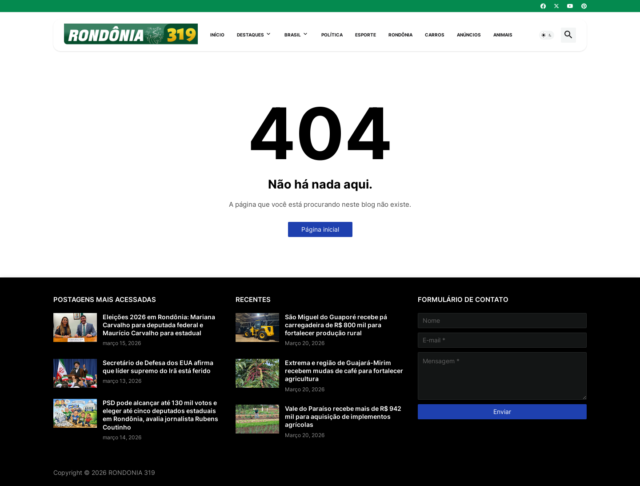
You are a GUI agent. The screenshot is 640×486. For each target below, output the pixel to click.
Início (217, 34)
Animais (502, 34)
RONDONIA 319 (131, 472)
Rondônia (400, 34)
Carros (434, 34)
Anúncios (469, 34)
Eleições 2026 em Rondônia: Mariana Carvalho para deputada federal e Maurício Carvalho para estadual (159, 325)
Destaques (250, 34)
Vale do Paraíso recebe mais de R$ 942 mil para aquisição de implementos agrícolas (343, 416)
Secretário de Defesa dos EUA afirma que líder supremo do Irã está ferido (158, 366)
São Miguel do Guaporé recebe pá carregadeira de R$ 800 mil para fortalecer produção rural (336, 325)
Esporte (365, 34)
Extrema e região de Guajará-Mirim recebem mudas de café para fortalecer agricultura (344, 370)
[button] (546, 35)
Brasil (292, 34)
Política (332, 34)
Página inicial (320, 229)
